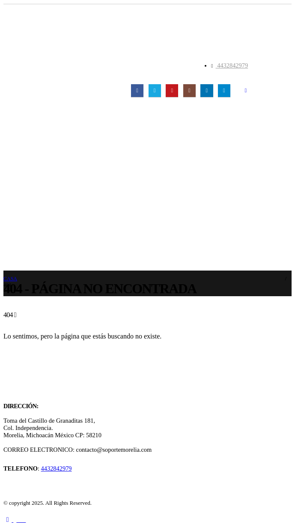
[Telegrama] (224, 90)
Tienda (15, 216)
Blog (12, 201)
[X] (155, 90)
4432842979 (232, 65)
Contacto (18, 232)
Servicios (18, 186)
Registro (22, 262)
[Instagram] (189, 90)
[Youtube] (172, 90)
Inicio (13, 155)
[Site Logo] (66, 76)
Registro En (26, 247)
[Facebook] (137, 90)
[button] (245, 90)
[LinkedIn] (206, 90)
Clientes (16, 170)
